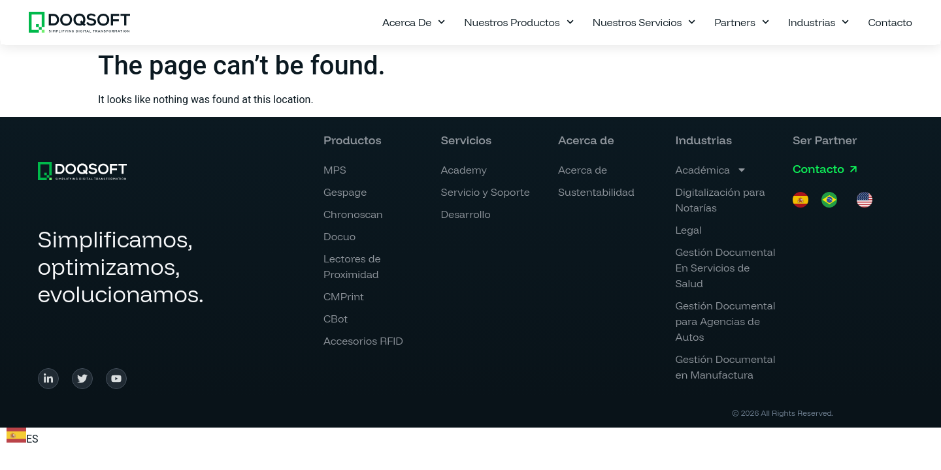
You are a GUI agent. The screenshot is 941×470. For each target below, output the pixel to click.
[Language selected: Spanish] (839, 200)
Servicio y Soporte (485, 191)
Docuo (339, 236)
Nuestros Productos (518, 22)
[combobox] (22, 437)
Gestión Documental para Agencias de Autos (725, 321)
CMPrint (343, 296)
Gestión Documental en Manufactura (725, 366)
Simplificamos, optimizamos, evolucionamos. (121, 266)
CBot (335, 318)
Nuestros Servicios (644, 22)
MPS (334, 169)
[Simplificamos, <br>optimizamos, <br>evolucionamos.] (82, 171)
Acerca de (413, 22)
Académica (711, 170)
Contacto (890, 22)
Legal (688, 229)
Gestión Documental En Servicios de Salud (725, 267)
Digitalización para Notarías (720, 199)
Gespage (345, 191)
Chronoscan (353, 214)
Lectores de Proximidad (352, 266)
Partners (741, 22)
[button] (586, 140)
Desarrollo (466, 214)
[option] (832, 200)
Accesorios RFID (363, 340)
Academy (464, 169)
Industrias (819, 22)
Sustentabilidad (596, 191)
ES (23, 439)
